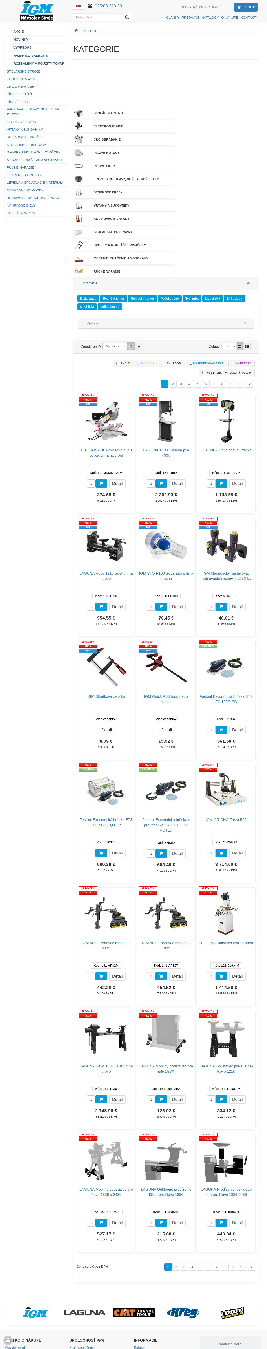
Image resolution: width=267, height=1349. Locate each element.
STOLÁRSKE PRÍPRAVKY (26, 145)
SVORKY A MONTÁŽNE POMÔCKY (33, 152)
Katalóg (139, 1273)
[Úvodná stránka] (76, 31)
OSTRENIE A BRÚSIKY (24, 175)
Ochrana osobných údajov (24, 1319)
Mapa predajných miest (86, 1293)
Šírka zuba (234, 223)
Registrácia (192, 7)
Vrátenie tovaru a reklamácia (26, 1299)
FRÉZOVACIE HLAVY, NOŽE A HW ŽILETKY (33, 111)
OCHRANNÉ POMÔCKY (25, 190)
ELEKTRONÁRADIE (22, 79)
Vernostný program (19, 1312)
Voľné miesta (79, 1299)
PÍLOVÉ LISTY (18, 102)
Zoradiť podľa (91, 271)
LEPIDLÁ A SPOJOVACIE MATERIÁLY (35, 182)
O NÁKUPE (229, 17)
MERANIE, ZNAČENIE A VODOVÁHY (35, 160)
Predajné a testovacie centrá (90, 1286)
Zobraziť (216, 271)
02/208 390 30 (108, 6)
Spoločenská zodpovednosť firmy (93, 1306)
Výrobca (92, 247)
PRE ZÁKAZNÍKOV (21, 213)
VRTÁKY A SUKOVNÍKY (25, 129)
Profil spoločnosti (81, 1273)
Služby (139, 1286)
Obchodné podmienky (21, 1293)
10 (239, 309)
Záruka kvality (144, 1279)
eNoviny (140, 1306)
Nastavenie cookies (148, 1312)
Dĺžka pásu (88, 223)
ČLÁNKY (172, 17)
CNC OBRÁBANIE (20, 86)
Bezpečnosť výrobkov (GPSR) (156, 1299)
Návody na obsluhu (148, 1293)
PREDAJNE (190, 17)
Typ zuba (192, 223)
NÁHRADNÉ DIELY (21, 205)
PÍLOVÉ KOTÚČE (20, 94)
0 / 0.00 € (245, 7)
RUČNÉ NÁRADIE (20, 167)
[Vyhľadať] (127, 17)
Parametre (89, 209)
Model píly (212, 223)
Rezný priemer (113, 223)
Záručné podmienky (19, 1306)
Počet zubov (170, 223)
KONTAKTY (249, 17)
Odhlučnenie (110, 231)
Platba (10, 1286)
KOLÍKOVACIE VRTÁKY (25, 137)
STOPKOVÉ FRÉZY (22, 122)
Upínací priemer (142, 223)
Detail (117, 408)
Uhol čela (87, 231)
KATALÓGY (210, 17)
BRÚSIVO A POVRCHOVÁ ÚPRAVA (33, 198)
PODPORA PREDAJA (163, 192)
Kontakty (75, 1279)
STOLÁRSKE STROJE (23, 71)
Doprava (11, 1279)
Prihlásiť (213, 7)
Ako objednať (15, 1273)
